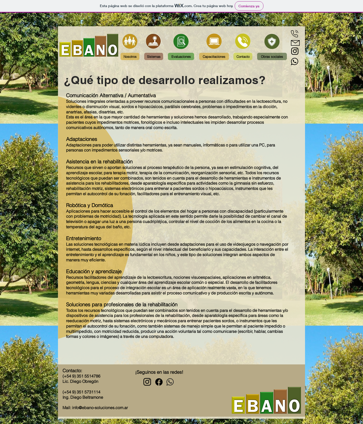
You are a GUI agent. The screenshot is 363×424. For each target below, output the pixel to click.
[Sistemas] (153, 56)
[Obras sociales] (272, 56)
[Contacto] (242, 56)
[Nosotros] (129, 56)
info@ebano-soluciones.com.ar (100, 407)
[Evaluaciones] (181, 56)
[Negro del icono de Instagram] (295, 51)
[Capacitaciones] (214, 56)
